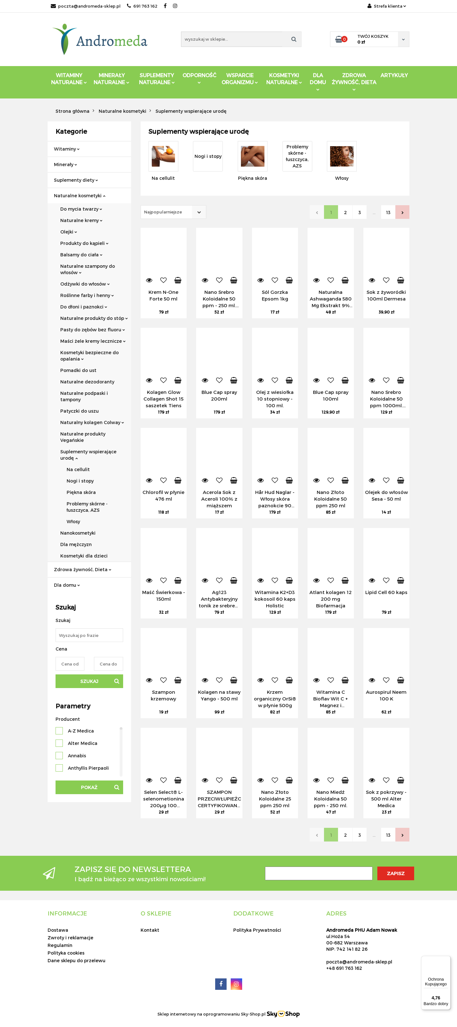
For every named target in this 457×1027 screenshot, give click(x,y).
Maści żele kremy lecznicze (93, 341)
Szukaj (89, 681)
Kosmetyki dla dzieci (84, 555)
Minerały (65, 164)
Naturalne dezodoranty (87, 381)
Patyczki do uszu (79, 411)
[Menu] (447, 959)
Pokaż (89, 787)
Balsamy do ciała (81, 254)
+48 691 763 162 (344, 968)
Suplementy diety (76, 180)
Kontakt (150, 930)
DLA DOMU (318, 81)
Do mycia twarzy (81, 209)
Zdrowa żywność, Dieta (82, 569)
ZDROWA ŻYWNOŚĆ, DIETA (354, 81)
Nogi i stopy (80, 480)
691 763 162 (142, 6)
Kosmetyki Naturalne (284, 78)
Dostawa (58, 930)
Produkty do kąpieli (84, 243)
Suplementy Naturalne (157, 78)
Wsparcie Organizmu (240, 78)
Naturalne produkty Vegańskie (82, 437)
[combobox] (173, 212)
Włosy (73, 521)
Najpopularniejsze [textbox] (163, 211)
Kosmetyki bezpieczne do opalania (89, 355)
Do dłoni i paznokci (83, 306)
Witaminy (67, 149)
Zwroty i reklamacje (70, 937)
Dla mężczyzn (76, 544)
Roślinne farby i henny (87, 295)
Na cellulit (78, 469)
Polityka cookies (66, 953)
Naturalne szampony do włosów (87, 269)
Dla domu (67, 585)
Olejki (68, 231)
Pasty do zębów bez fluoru (92, 329)
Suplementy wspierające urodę (88, 455)
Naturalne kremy (81, 220)
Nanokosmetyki (78, 533)
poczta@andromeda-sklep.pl (86, 6)
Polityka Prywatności (257, 930)
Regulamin (60, 945)
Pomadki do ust (78, 370)
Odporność (199, 78)
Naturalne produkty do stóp (94, 318)
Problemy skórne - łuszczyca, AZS (87, 507)
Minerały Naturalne (111, 78)
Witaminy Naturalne (69, 78)
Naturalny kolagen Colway (92, 422)
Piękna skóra (81, 492)
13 (388, 212)
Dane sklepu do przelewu (76, 960)
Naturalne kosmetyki (79, 195)
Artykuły (394, 75)
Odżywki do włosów (85, 284)
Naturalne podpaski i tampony (84, 396)
